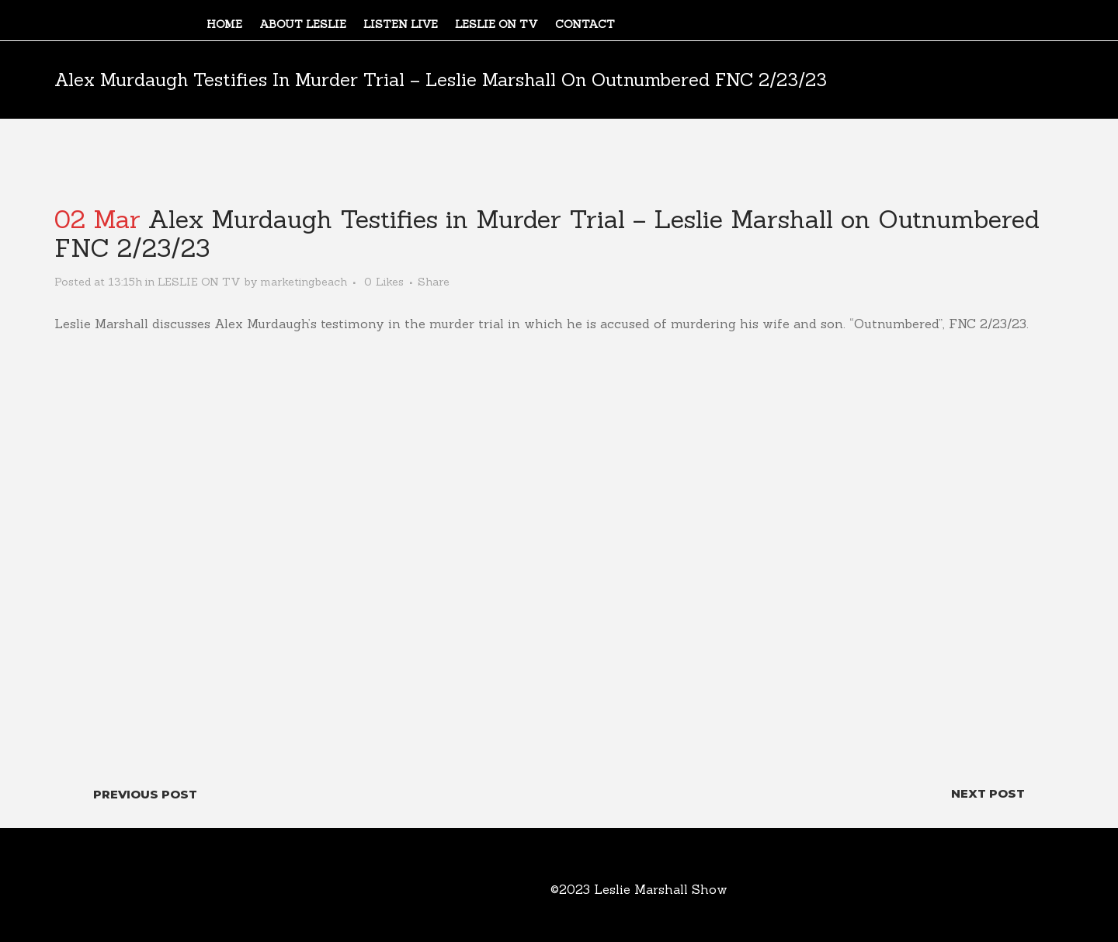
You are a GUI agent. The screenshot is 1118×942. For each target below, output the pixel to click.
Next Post (988, 793)
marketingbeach (303, 282)
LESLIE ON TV (199, 282)
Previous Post (145, 794)
